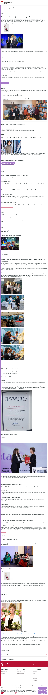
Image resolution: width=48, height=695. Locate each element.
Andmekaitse (35, 678)
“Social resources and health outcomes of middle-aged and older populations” (18, 130)
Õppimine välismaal (20, 673)
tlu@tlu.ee (34, 664)
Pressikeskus (35, 671)
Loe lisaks (3, 251)
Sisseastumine (3, 675)
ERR (42, 21)
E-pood (34, 675)
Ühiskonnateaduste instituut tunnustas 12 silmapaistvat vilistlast (13, 61)
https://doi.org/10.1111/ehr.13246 (7, 207)
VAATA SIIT (4, 82)
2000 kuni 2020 (5, 650)
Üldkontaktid (35, 676)
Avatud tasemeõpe (4, 671)
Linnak (34, 673)
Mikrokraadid (3, 673)
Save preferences (42, 690)
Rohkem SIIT (3, 532)
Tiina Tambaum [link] (4, 382)
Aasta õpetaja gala (4, 254)
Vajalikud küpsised (21, 693)
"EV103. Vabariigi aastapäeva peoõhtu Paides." (34, 585)
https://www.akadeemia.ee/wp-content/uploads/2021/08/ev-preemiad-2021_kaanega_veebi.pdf (18, 633)
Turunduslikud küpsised (9, 693)
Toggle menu (45, 2)
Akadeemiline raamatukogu (21, 675)
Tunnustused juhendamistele (8, 655)
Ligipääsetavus (35, 680)
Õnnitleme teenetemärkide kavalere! (10, 539)
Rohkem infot (42, 693)
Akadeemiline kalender (21, 671)
